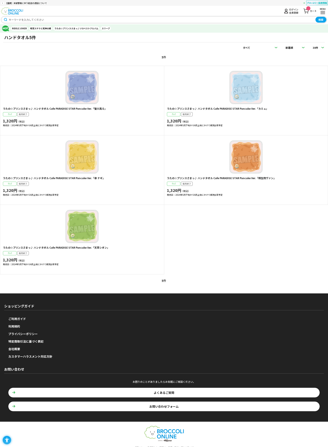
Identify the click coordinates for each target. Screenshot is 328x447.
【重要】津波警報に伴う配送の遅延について (26, 3)
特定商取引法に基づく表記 (26, 341)
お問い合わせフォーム (164, 406)
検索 (320, 19)
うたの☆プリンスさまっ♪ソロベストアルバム (76, 28)
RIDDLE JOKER (19, 28)
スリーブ (106, 28)
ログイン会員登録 (293, 11)
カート (311, 10)
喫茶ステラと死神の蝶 (40, 28)
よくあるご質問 (164, 392)
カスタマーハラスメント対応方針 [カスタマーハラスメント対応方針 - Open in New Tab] (30, 356)
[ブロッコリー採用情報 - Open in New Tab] (317, 3)
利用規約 (14, 326)
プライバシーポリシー (23, 334)
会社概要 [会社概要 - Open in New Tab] (14, 349)
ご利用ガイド (17, 319)
